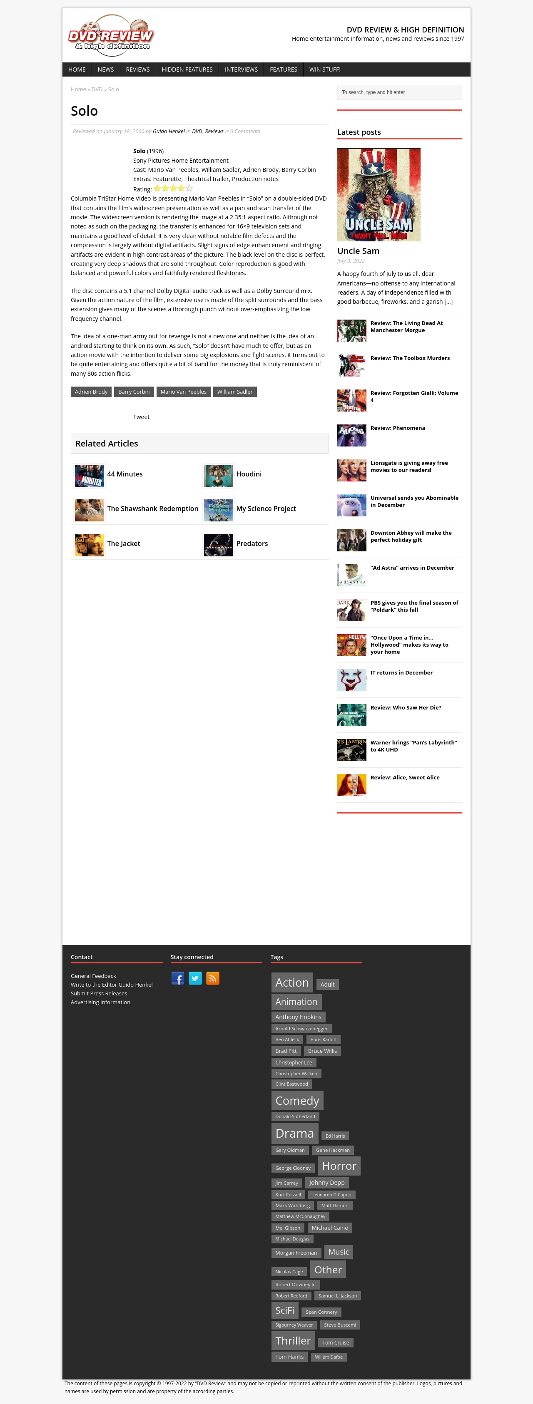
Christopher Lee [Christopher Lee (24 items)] (294, 1062)
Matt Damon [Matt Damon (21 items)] (335, 1205)
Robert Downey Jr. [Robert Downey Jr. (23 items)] (296, 1284)
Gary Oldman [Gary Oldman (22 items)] (290, 1150)
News (106, 69)
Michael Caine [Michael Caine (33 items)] (330, 1227)
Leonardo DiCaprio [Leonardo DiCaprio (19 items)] (331, 1195)
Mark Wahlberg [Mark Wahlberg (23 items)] (293, 1205)
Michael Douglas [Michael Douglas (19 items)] (292, 1239)
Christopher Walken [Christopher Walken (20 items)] (296, 1073)
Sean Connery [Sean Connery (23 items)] (321, 1312)
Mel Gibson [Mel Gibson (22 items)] (288, 1228)
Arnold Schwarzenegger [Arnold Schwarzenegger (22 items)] (302, 1028)
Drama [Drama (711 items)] (295, 1133)
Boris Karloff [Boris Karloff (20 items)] (324, 1039)
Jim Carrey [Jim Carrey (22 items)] (287, 1183)
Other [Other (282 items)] (328, 1269)
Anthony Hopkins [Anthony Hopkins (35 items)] (298, 1017)
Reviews (138, 69)
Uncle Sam (358, 250)
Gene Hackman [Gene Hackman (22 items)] (333, 1150)
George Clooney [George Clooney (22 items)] (293, 1168)
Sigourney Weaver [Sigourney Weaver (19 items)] (294, 1325)
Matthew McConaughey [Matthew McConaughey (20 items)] (301, 1216)
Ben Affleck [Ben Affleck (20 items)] (287, 1039)
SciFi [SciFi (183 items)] (285, 1310)
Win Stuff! (325, 69)
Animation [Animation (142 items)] (297, 1001)
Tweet (141, 417)
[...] (448, 301)
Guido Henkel (169, 131)
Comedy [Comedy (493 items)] (297, 1100)
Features (283, 69)
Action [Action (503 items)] (292, 982)
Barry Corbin (133, 391)
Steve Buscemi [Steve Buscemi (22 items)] (340, 1325)
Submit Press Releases (99, 993)
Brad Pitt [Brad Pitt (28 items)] (286, 1050)
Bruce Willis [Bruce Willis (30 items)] (322, 1050)
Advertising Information (100, 1002)
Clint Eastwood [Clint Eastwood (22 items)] (292, 1084)
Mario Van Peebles (184, 391)
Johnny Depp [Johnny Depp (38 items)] (327, 1182)
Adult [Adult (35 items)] (328, 984)
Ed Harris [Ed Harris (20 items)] (335, 1136)
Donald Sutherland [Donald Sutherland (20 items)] (295, 1116)
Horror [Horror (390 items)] (339, 1165)
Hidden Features (187, 69)
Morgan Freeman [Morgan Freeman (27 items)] (296, 1252)
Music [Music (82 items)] (339, 1252)
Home (77, 69)
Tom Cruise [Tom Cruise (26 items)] (335, 1342)
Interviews (241, 69)
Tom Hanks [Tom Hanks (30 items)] (290, 1356)
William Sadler (235, 391)
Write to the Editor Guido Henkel (112, 984)
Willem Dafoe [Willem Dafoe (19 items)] (329, 1357)
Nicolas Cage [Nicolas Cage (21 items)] (289, 1271)
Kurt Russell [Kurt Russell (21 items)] (288, 1194)
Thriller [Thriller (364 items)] (293, 1340)
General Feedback (93, 976)
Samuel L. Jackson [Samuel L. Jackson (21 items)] (338, 1295)
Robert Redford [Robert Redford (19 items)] (291, 1296)
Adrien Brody (91, 391)
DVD (197, 131)
